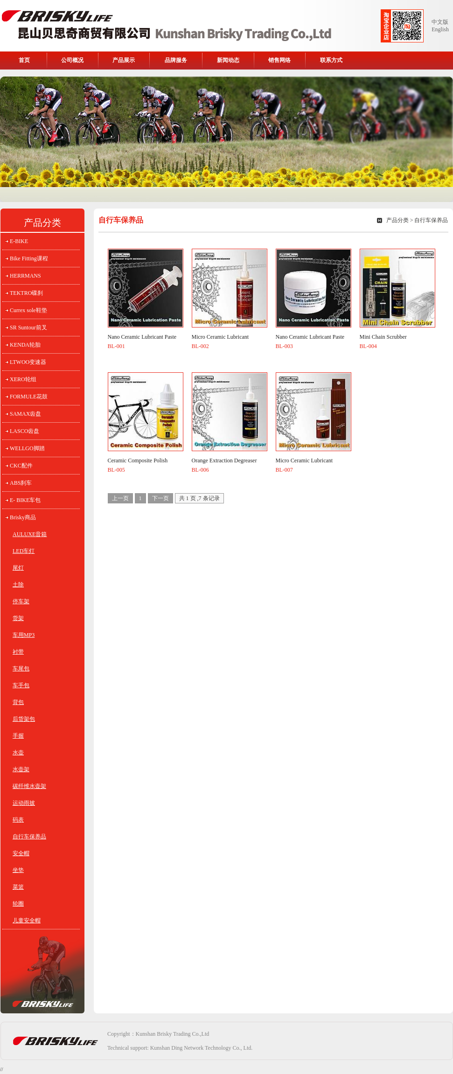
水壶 (18, 752)
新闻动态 (228, 60)
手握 (18, 735)
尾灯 (18, 568)
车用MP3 (24, 635)
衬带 (18, 652)
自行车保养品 (29, 836)
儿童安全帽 (27, 920)
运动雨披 (24, 803)
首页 (24, 60)
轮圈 (18, 903)
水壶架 (21, 769)
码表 (18, 819)
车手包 (21, 685)
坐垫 (18, 870)
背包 (18, 702)
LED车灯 (24, 551)
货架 (18, 618)
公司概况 (72, 60)
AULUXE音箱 (30, 534)
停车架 (21, 601)
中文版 (440, 22)
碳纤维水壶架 (29, 786)
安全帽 (21, 853)
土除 (18, 584)
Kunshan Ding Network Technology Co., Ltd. (201, 1048)
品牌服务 (176, 60)
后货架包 (24, 719)
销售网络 (279, 60)
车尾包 (21, 668)
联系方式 (331, 60)
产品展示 (123, 60)
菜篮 (18, 887)
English (440, 29)
